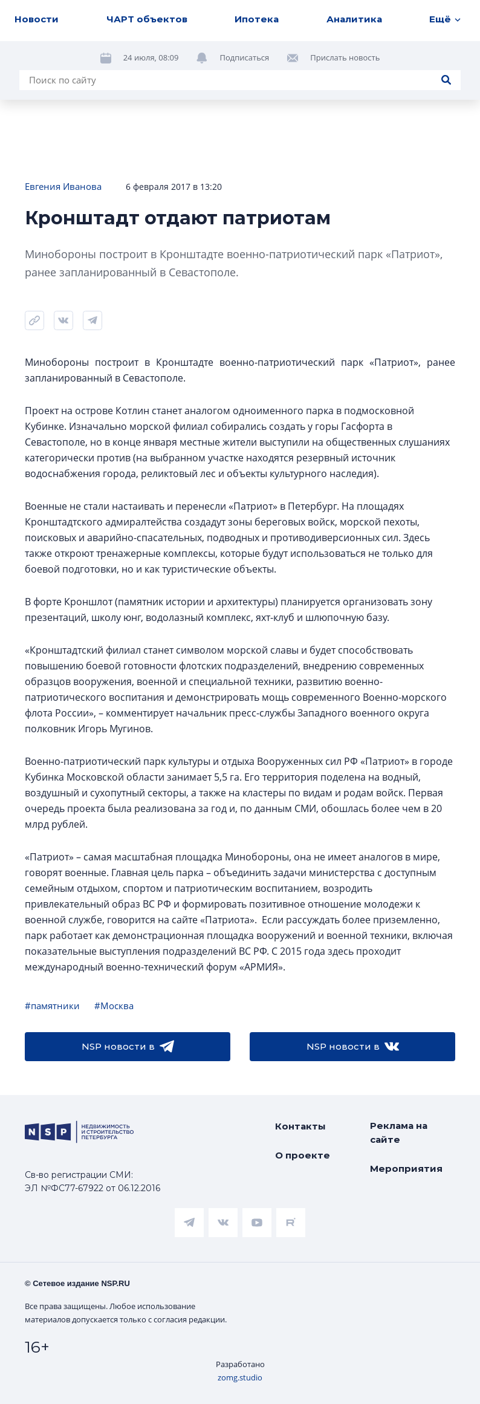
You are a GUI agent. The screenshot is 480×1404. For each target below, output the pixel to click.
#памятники (52, 1005)
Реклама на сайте (398, 1132)
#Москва (114, 1005)
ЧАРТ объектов (146, 19)
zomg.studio (240, 1377)
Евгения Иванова (63, 186)
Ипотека (257, 19)
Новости (37, 19)
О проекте (302, 1155)
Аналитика (354, 19)
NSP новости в (128, 1046)
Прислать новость (345, 57)
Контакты (300, 1126)
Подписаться (244, 57)
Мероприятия (406, 1168)
